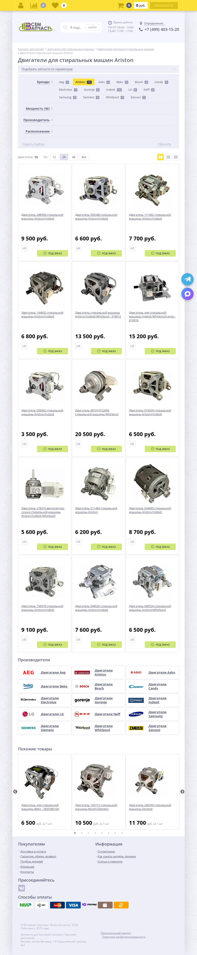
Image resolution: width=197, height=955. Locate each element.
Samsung (68, 97)
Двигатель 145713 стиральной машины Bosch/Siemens (96, 807)
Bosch (141, 82)
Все (84, 157)
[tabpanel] (45, 792)
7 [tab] (115, 833)
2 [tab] (81, 833)
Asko (104, 82)
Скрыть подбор (33, 144)
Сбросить (164, 144)
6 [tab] (108, 833)
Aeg (64, 82)
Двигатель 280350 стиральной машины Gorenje (150, 807)
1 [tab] (75, 833)
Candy (161, 82)
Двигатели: (25, 157)
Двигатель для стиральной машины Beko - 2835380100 (40, 807)
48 (73, 157)
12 (54, 157)
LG (132, 90)
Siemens (91, 97)
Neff (149, 90)
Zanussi (138, 97)
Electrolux (68, 90)
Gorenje (92, 90)
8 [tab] (122, 833)
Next (182, 792)
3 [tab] (88, 833)
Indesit (114, 90)
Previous (15, 792)
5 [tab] (102, 833)
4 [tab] (95, 833)
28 (64, 157)
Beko (122, 82)
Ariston (84, 82)
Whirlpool (115, 97)
